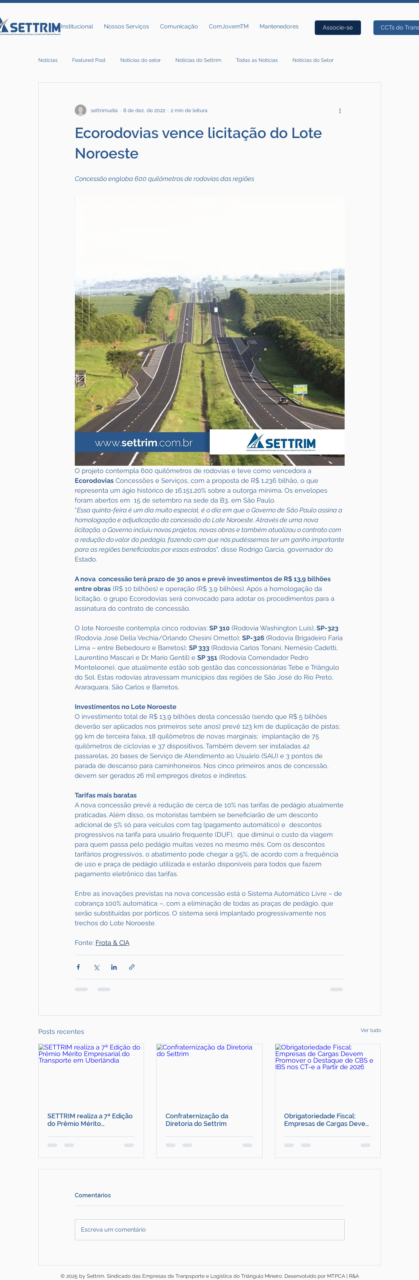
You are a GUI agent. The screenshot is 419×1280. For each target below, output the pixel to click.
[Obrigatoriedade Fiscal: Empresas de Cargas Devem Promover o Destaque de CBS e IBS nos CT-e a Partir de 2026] (328, 1073)
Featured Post (89, 60)
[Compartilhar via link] (131, 967)
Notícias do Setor (313, 60)
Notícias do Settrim (198, 60)
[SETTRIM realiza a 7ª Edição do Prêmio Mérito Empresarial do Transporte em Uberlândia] (91, 1073)
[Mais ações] (340, 110)
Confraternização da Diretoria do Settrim (197, 1119)
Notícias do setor (140, 60)
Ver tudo (371, 1030)
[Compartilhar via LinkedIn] (113, 967)
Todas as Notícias (257, 60)
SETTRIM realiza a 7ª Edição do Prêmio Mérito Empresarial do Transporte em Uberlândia (90, 1119)
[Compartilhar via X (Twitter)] (96, 967)
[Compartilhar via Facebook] (78, 967)
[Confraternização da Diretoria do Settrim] (209, 1073)
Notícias (48, 60)
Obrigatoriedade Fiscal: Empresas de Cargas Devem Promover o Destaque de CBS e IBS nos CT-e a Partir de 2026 (328, 1119)
